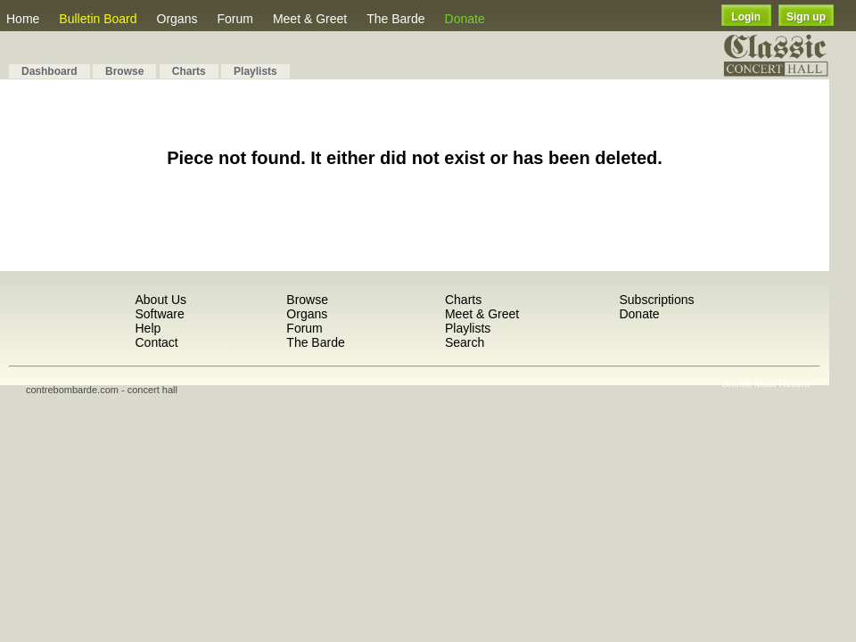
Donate (465, 19)
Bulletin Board (97, 19)
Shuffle (736, 383)
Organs (177, 19)
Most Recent (782, 383)
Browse (124, 71)
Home (22, 19)
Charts (189, 71)
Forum (234, 19)
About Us (160, 299)
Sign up (806, 17)
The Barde (395, 19)
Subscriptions (656, 299)
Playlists (255, 71)
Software (159, 314)
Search (464, 342)
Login (746, 17)
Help (147, 328)
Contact (156, 342)
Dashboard (49, 71)
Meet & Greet (310, 19)
